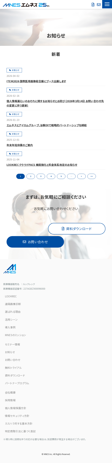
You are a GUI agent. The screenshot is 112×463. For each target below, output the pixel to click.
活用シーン (11, 319)
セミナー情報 (12, 344)
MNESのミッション (15, 335)
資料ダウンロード (93, 4)
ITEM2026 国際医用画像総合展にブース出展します (36, 81)
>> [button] (92, 176)
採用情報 (10, 400)
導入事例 (10, 327)
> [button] (81, 176)
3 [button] (40, 176)
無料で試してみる (99, 4)
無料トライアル (13, 368)
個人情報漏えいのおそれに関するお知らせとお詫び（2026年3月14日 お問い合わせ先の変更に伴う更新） (55, 103)
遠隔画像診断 (13, 304)
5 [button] (61, 176)
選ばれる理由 (12, 312)
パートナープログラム (17, 383)
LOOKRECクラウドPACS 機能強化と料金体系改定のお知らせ (42, 165)
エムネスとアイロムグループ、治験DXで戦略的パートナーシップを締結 (47, 125)
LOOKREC (11, 296)
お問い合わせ (89, 3)
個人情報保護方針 (15, 408)
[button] (107, 4)
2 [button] (30, 176)
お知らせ (15, 70)
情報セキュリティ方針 (17, 416)
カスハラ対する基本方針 (18, 423)
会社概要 (10, 392)
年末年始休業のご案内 (20, 145)
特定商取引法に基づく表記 (20, 431)
